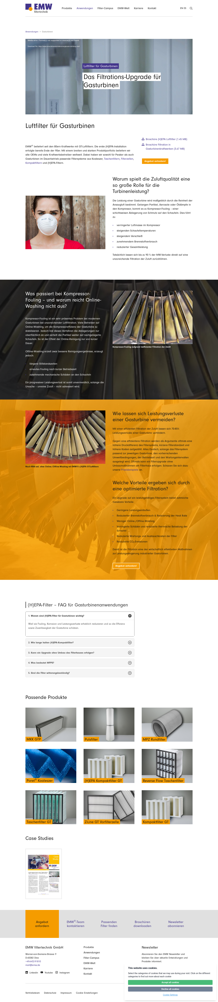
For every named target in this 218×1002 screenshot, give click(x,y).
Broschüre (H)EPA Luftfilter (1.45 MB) (166, 139)
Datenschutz (50, 993)
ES (185, 8)
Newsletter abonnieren (176, 932)
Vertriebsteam (32, 993)
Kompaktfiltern (33, 163)
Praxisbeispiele (129, 469)
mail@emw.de (32, 965)
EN (181, 8)
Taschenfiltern (112, 158)
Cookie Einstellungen (87, 993)
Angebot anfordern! (155, 161)
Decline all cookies (170, 989)
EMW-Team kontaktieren (75, 931)
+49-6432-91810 (33, 961)
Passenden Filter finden (108, 932)
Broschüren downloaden (142, 932)
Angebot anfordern (42, 932)
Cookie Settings (170, 995)
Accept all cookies (170, 982)
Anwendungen (31, 31)
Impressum (66, 993)
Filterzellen (127, 158)
